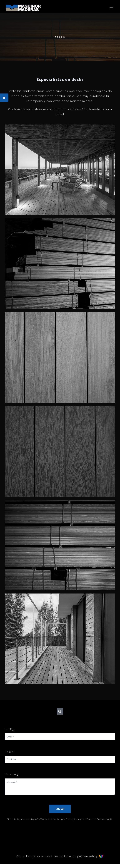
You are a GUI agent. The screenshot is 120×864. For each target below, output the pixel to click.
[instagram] (60, 711)
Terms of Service (96, 819)
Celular (10, 752)
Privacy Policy (73, 819)
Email (9, 729)
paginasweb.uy (90, 856)
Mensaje (11, 774)
